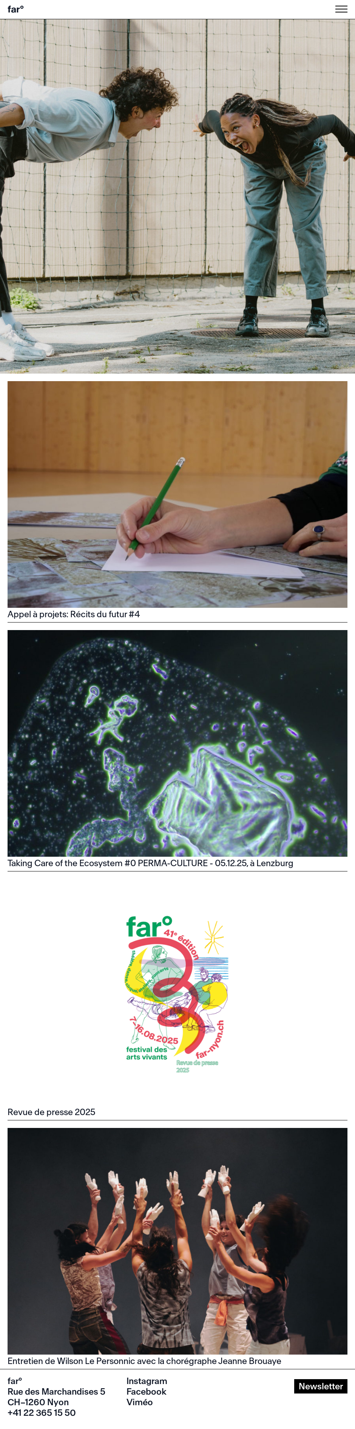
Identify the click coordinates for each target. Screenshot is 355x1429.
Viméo (140, 1402)
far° (16, 9)
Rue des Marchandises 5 (56, 1391)
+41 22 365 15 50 (42, 1412)
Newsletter (321, 1386)
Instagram (147, 1381)
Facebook (147, 1391)
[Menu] (342, 9)
